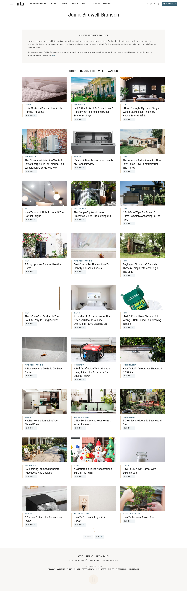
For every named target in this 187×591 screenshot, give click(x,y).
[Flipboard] (154, 4)
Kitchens (28, 417)
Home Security (79, 365)
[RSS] (158, 4)
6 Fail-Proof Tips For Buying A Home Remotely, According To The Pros (141, 216)
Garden (74, 4)
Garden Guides (88, 569)
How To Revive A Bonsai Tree (138, 517)
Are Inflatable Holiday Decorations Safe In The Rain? (93, 471)
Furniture (28, 105)
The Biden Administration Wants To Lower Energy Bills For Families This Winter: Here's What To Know (44, 164)
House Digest (101, 569)
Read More (29, 115)
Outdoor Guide (121, 569)
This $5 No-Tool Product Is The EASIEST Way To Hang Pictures (42, 318)
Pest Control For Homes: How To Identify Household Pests (91, 266)
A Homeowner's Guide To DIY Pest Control (43, 370)
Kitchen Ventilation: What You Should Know (41, 422)
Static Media (81, 560)
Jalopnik (61, 569)
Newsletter (169, 4)
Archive (89, 556)
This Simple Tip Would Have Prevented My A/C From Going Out (92, 214)
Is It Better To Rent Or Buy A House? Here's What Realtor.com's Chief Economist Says (93, 112)
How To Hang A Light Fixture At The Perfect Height (44, 214)
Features (107, 4)
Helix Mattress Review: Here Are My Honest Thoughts (44, 110)
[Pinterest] (150, 4)
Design (54, 4)
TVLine (69, 569)
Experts (96, 4)
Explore (77, 569)
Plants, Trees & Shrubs (131, 514)
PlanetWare (134, 569)
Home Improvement (38, 4)
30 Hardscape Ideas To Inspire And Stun (142, 422)
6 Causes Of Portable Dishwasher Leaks (43, 519)
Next (98, 537)
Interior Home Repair (81, 417)
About (80, 556)
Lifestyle (85, 4)
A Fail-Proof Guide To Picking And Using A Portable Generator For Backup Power (92, 372)
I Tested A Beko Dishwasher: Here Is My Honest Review (93, 162)
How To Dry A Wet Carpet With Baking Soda (139, 471)
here (53, 55)
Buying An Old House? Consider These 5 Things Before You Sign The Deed (140, 268)
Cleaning (64, 4)
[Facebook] (147, 4)
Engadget (51, 569)
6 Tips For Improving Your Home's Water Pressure (92, 422)
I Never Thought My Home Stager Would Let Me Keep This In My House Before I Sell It (141, 112)
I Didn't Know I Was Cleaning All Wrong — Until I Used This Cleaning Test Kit (142, 320)
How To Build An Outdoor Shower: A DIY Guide (142, 370)
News (125, 105)
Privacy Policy (102, 556)
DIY (26, 209)
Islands (111, 569)
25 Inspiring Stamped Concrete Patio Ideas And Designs (42, 471)
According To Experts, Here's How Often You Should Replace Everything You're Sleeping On (92, 320)
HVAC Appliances (80, 209)
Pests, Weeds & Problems (83, 261)
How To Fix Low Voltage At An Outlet (90, 519)
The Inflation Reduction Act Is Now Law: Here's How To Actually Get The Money (142, 164)
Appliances (78, 157)
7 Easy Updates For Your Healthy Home (43, 266)
